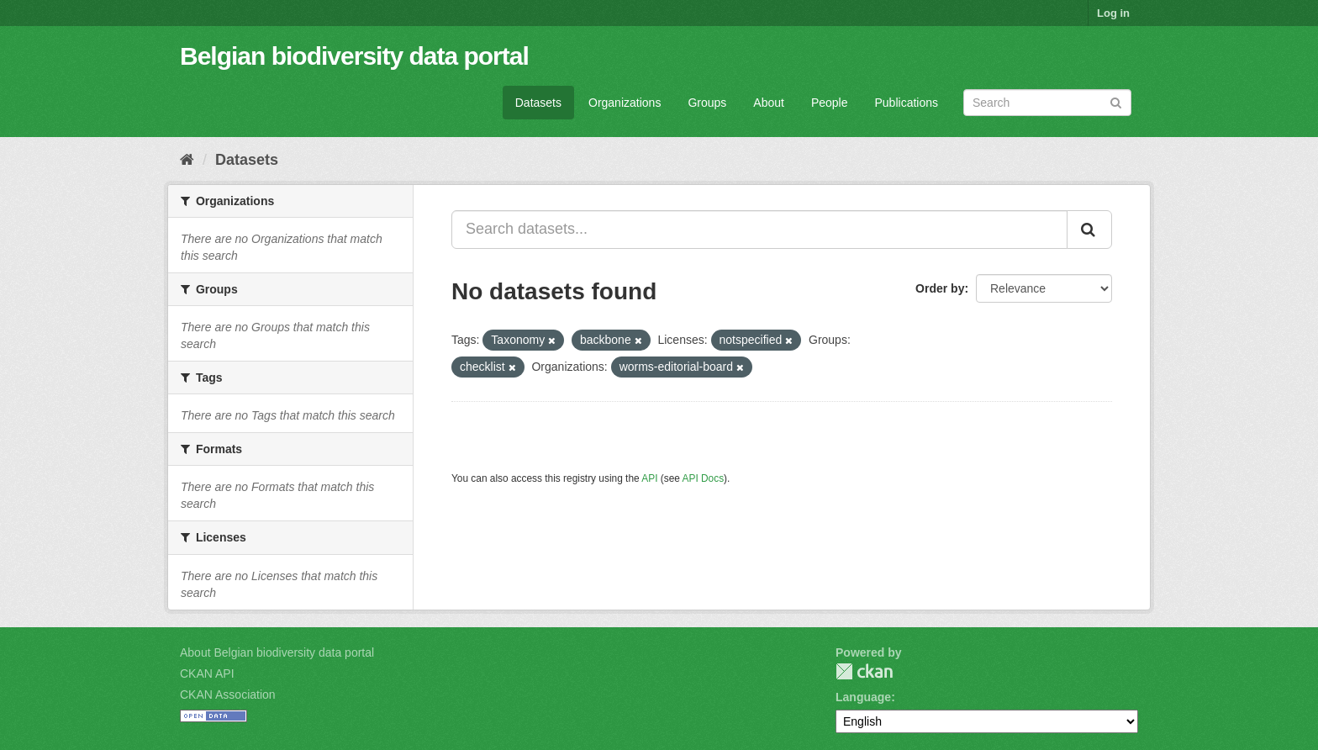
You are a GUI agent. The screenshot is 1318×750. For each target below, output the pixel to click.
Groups (707, 102)
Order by (939, 288)
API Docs (704, 478)
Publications (907, 102)
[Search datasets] (1047, 102)
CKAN (864, 671)
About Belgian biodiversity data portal (277, 652)
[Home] (187, 159)
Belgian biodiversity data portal (354, 56)
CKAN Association (228, 694)
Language (863, 697)
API (649, 478)
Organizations (624, 102)
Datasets (538, 102)
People (829, 102)
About (768, 102)
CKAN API (207, 673)
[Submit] (1116, 101)
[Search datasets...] (759, 229)
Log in (1113, 13)
